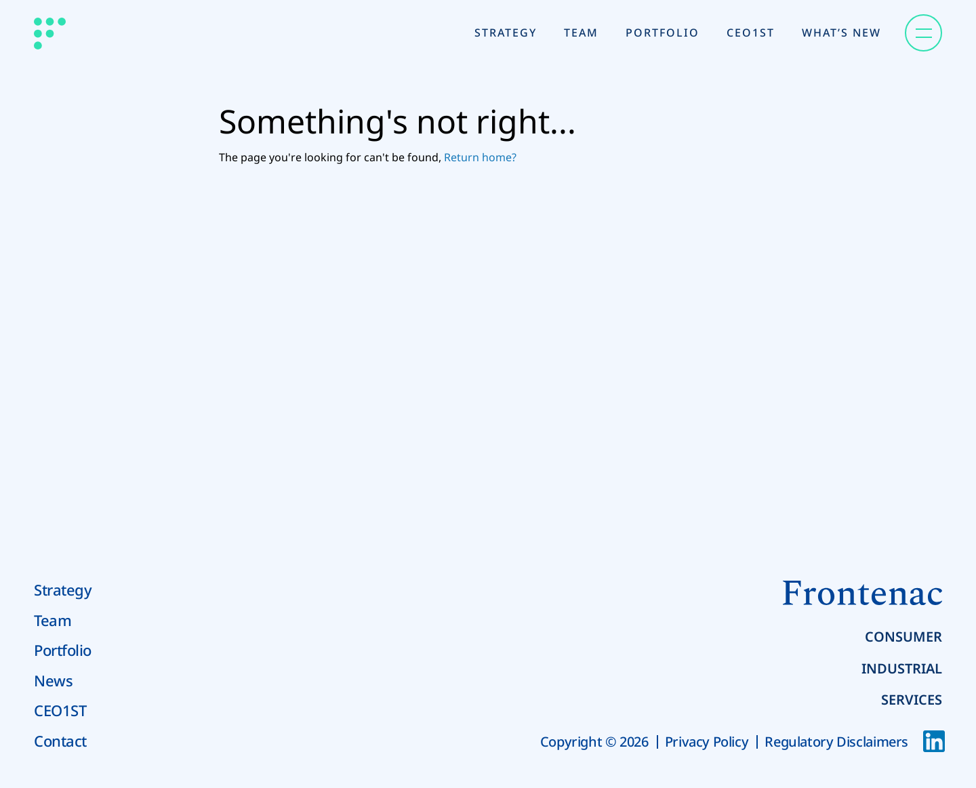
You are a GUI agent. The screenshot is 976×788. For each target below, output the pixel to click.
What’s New (841, 32)
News (53, 680)
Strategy (505, 32)
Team (581, 32)
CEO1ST (60, 710)
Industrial (901, 668)
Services (911, 699)
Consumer (903, 636)
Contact (60, 740)
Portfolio (662, 32)
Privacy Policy (707, 741)
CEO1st (751, 32)
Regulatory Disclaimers (836, 741)
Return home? (480, 157)
